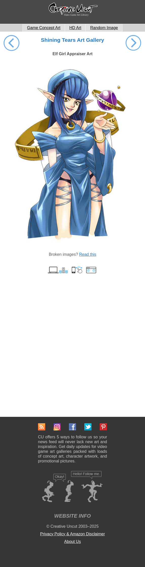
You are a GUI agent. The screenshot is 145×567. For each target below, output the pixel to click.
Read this (87, 254)
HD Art (75, 28)
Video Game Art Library (76, 14)
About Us (72, 541)
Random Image (104, 28)
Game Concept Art (43, 28)
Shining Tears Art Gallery (72, 40)
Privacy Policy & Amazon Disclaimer (72, 534)
